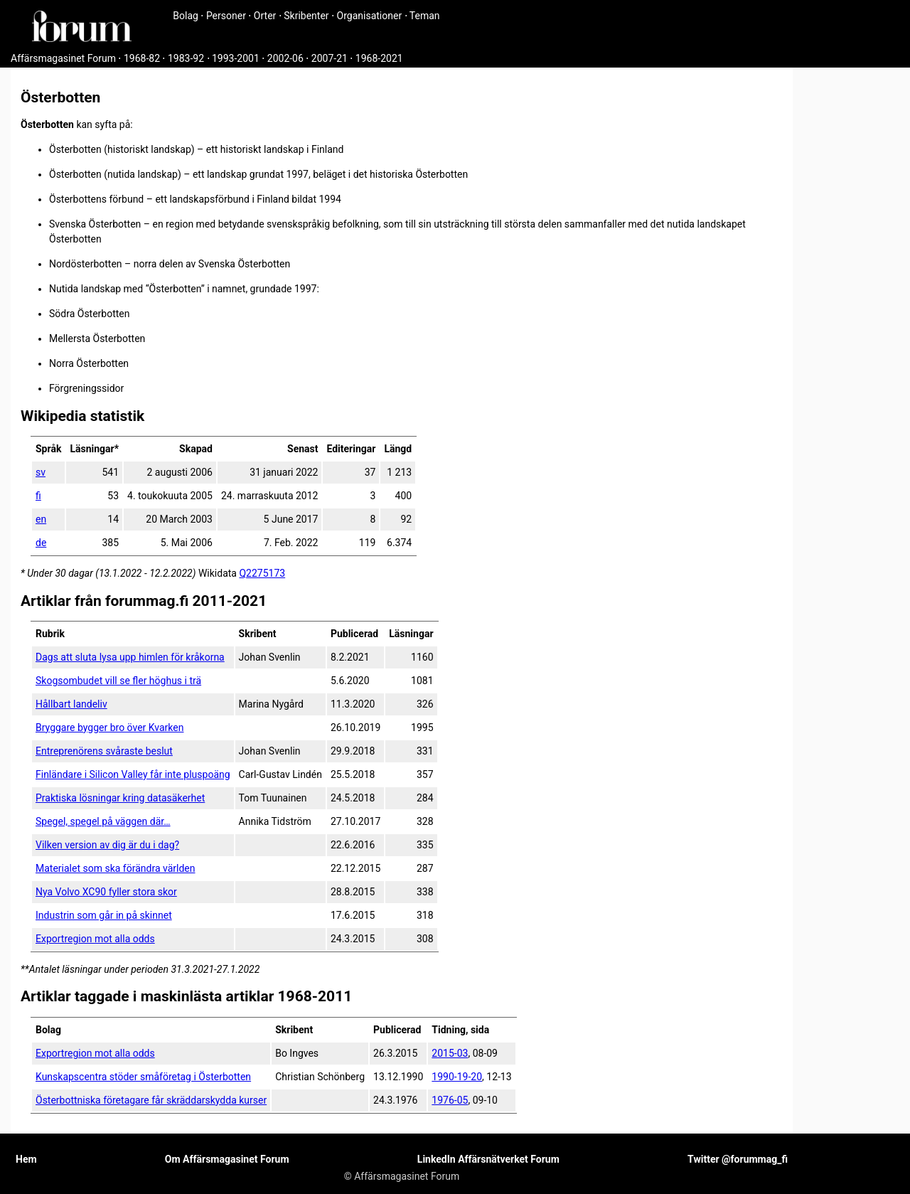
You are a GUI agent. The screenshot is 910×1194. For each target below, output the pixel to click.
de (41, 542)
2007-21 (329, 58)
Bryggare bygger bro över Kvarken (109, 727)
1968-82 (142, 58)
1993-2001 (235, 58)
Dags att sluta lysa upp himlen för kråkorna (130, 657)
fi (38, 495)
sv (41, 472)
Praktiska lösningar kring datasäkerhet (120, 798)
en (41, 519)
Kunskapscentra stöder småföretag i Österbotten (143, 1076)
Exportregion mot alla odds (95, 938)
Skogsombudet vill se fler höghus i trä (118, 680)
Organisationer (369, 15)
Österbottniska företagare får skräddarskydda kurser (151, 1100)
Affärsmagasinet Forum (63, 58)
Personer (226, 15)
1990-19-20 (457, 1076)
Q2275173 (262, 573)
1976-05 (450, 1100)
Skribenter (306, 15)
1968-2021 (379, 58)
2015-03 (450, 1053)
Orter (265, 15)
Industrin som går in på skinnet (104, 915)
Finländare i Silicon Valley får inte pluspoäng (133, 774)
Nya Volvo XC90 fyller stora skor (106, 891)
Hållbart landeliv (71, 704)
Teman (425, 15)
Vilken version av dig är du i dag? (107, 845)
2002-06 (285, 58)
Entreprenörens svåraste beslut (104, 751)
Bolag (185, 15)
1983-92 (186, 58)
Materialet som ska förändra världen (115, 868)
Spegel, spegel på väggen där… (103, 821)
